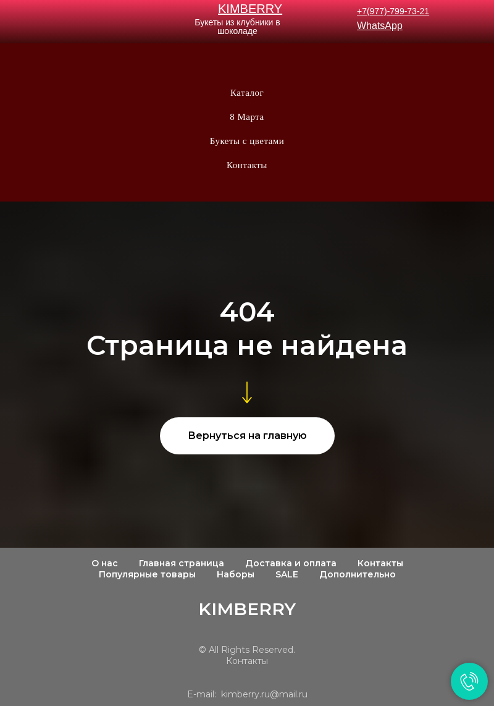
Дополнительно (357, 574)
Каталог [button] (247, 93)
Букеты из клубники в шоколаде (237, 26)
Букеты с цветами (247, 141)
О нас (104, 563)
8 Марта (247, 117)
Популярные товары (147, 574)
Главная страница (181, 563)
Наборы (235, 574)
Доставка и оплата (291, 563)
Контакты (247, 165)
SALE (286, 574)
